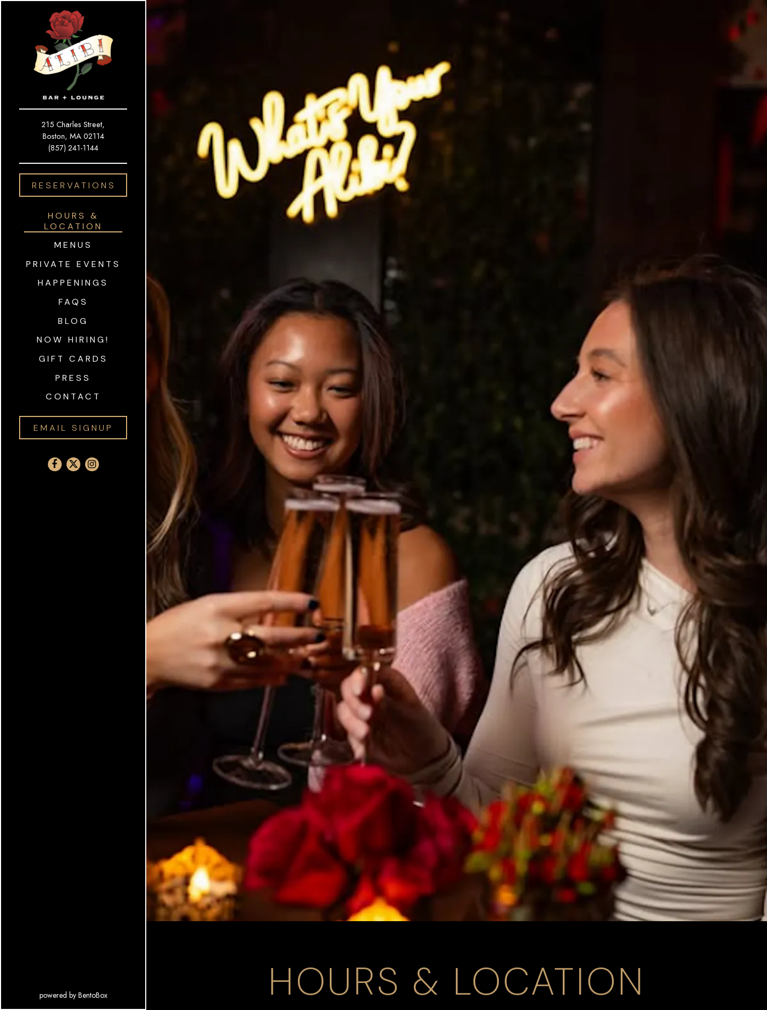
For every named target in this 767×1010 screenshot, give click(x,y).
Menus (73, 245)
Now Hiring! (73, 339)
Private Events (73, 264)
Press (73, 377)
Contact (73, 396)
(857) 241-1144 (73, 147)
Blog (73, 321)
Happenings (73, 282)
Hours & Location (73, 220)
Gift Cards (75, 358)
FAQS (73, 301)
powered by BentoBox (92, 994)
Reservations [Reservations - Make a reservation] (74, 185)
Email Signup (73, 427)
